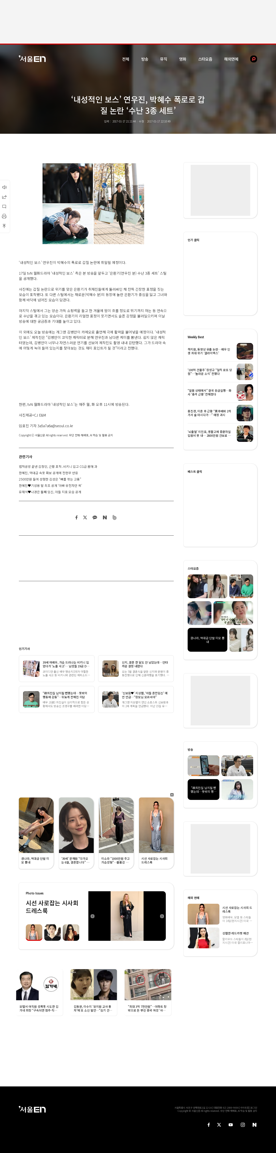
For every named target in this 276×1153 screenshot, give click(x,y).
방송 (144, 59)
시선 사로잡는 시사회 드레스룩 (52, 906)
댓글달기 (4, 206)
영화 (182, 59)
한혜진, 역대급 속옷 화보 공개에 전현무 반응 (48, 472)
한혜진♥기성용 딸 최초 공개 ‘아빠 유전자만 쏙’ (50, 485)
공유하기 (4, 196)
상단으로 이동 (4, 226)
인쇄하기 (4, 216)
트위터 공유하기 (85, 517)
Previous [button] (92, 916)
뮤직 (163, 59)
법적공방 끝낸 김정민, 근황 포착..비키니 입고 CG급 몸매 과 (58, 466)
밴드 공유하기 (114, 517)
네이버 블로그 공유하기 (104, 517)
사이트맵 (244, 1107)
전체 (125, 59)
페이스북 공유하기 (76, 517)
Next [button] (162, 916)
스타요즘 (205, 59)
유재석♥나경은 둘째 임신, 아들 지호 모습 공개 (50, 491)
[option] (127, 916)
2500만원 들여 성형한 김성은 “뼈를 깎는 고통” (50, 479)
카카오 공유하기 (94, 517)
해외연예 (231, 59)
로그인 (254, 1107)
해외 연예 (193, 898)
